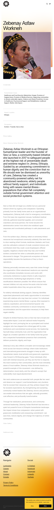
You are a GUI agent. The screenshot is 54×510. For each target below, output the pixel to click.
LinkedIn (31, 474)
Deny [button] (32, 506)
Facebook (31, 468)
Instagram (31, 471)
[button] (50, 4)
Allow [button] (45, 506)
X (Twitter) (31, 466)
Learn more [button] (46, 502)
